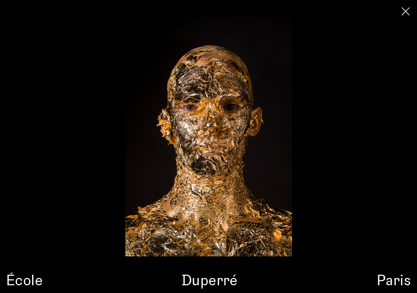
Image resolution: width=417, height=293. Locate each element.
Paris (394, 280)
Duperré (210, 280)
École (24, 280)
